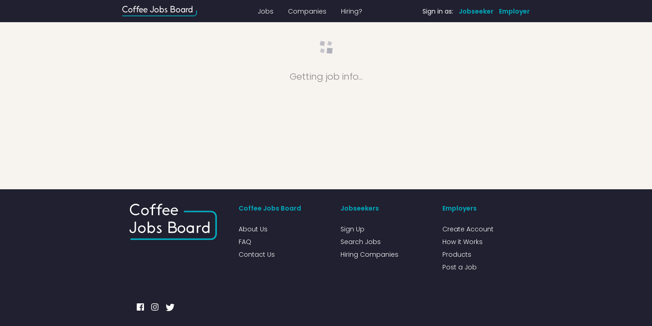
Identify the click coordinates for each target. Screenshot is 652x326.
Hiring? (351, 11)
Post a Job (459, 267)
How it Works (462, 241)
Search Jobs (360, 241)
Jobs (265, 11)
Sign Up (352, 229)
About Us (253, 229)
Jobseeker (476, 11)
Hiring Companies (369, 254)
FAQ (245, 241)
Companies (307, 11)
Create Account (468, 229)
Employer (514, 11)
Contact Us (257, 254)
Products (456, 254)
